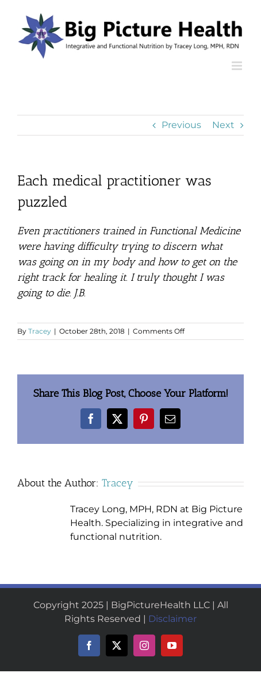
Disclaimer (172, 618)
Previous (181, 124)
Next (223, 124)
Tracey (39, 331)
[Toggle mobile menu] (238, 66)
